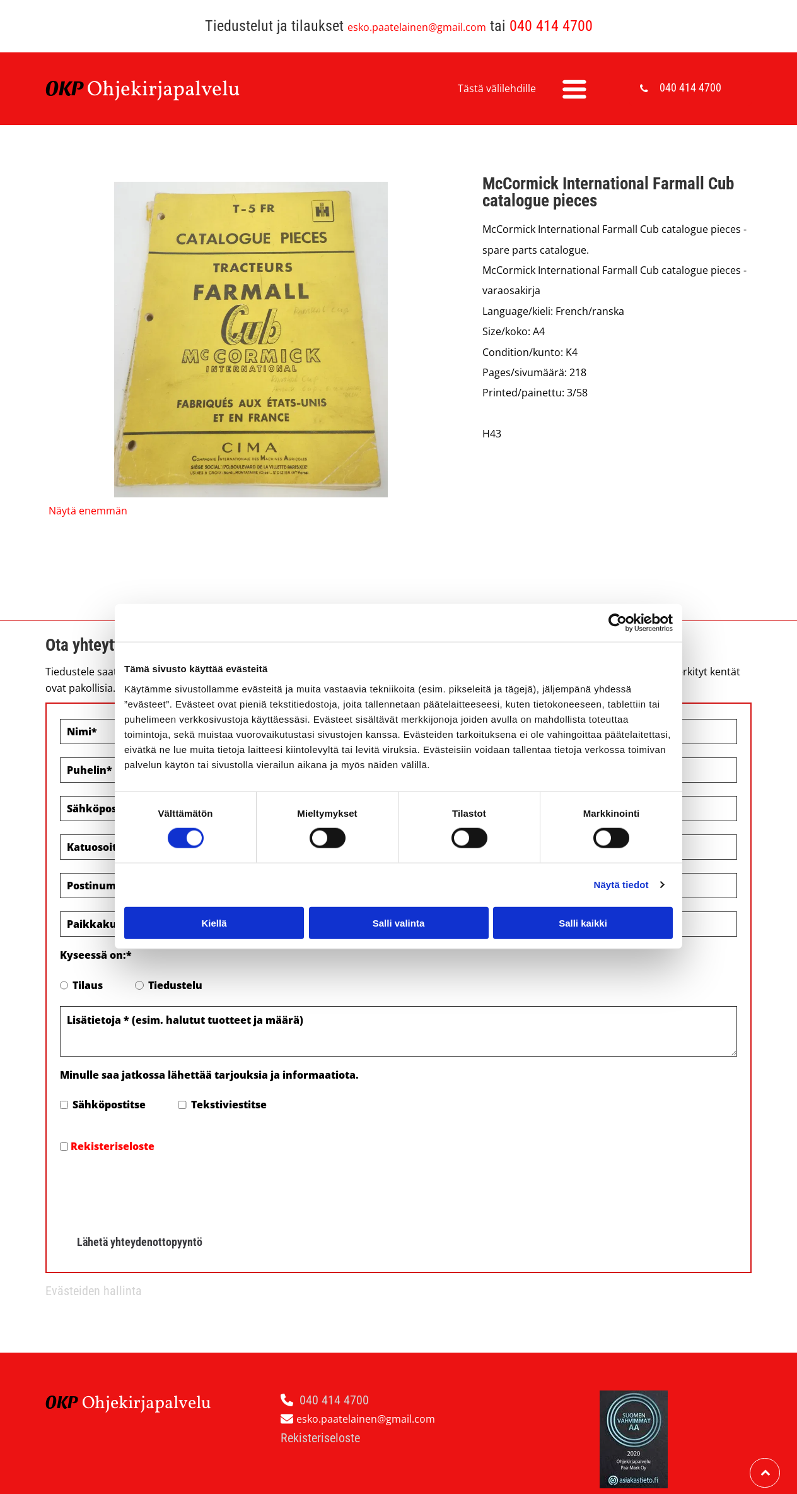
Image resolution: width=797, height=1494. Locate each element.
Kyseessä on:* (96, 955)
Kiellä (213, 893)
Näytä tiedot (621, 855)
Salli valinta (399, 893)
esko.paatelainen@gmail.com (416, 27)
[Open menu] (574, 89)
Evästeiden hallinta (93, 1232)
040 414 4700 (551, 26)
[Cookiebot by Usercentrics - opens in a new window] (617, 593)
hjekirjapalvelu (171, 90)
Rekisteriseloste (112, 1146)
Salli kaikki (583, 893)
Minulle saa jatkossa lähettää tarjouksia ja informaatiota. (209, 1075)
